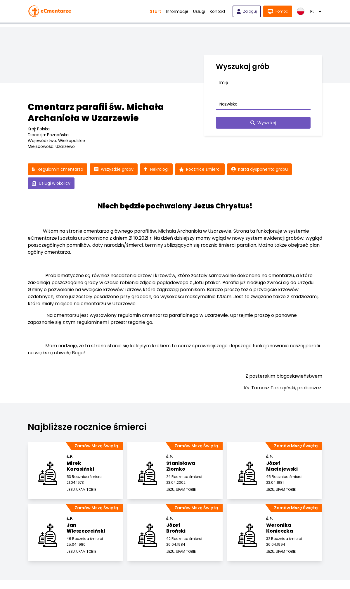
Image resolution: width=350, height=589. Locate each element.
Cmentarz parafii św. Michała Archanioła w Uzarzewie (96, 112)
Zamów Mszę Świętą (96, 446)
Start (155, 11)
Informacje (177, 11)
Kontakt (218, 11)
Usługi (199, 11)
